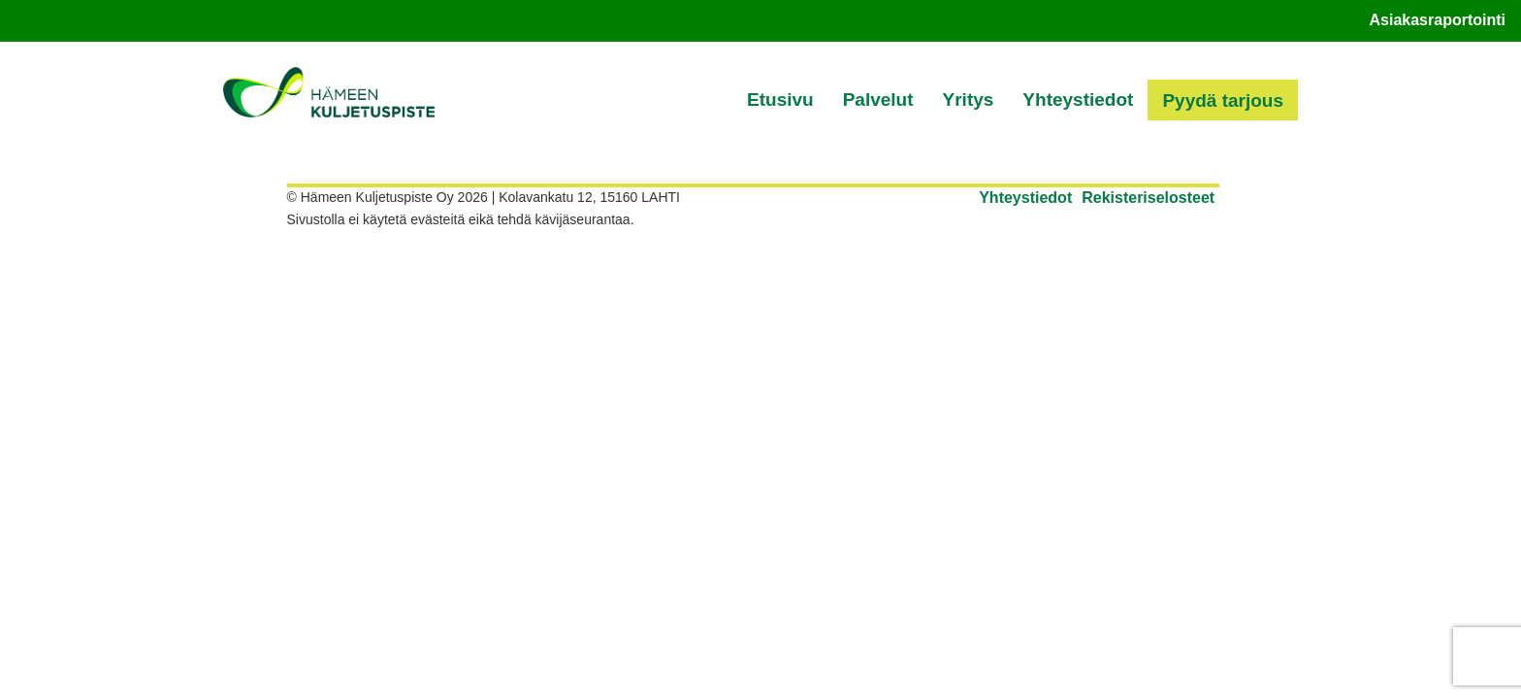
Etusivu (780, 99)
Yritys (968, 99)
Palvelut (878, 99)
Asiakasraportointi (1437, 20)
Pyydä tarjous (1222, 100)
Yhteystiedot (1077, 99)
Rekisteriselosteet (1148, 197)
